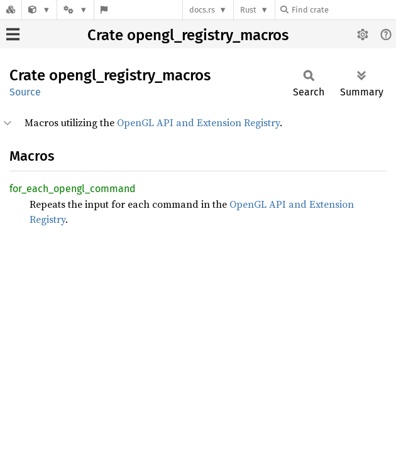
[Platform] (75, 9)
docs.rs (202, 9)
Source (25, 92)
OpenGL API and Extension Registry (198, 122)
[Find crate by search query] (343, 9)
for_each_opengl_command (72, 189)
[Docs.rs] (10, 9)
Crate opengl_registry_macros (188, 35)
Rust (248, 9)
